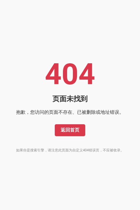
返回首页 (70, 130)
